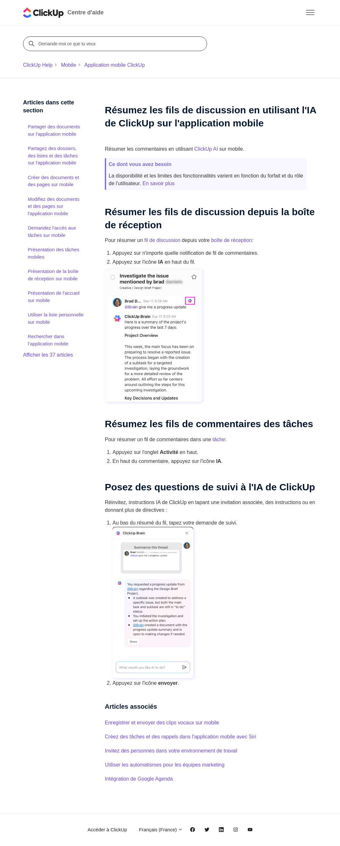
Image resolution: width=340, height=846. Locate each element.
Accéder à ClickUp (107, 829)
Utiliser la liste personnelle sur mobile (55, 318)
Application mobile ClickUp (114, 65)
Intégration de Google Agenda (139, 779)
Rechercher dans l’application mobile (48, 340)
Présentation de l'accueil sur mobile (54, 296)
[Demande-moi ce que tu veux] (116, 44)
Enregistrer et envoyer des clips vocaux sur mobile (162, 722)
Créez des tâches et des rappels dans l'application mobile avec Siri (180, 736)
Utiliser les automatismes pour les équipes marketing (164, 764)
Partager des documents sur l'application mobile (54, 130)
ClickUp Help (37, 65)
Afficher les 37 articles (48, 355)
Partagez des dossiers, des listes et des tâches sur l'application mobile (53, 155)
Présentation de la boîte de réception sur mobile (53, 274)
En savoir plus (159, 183)
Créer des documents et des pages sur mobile (53, 181)
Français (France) (161, 829)
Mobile (68, 65)
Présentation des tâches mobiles (53, 253)
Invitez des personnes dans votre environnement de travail (171, 750)
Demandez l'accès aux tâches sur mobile (52, 231)
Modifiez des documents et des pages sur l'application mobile (54, 206)
